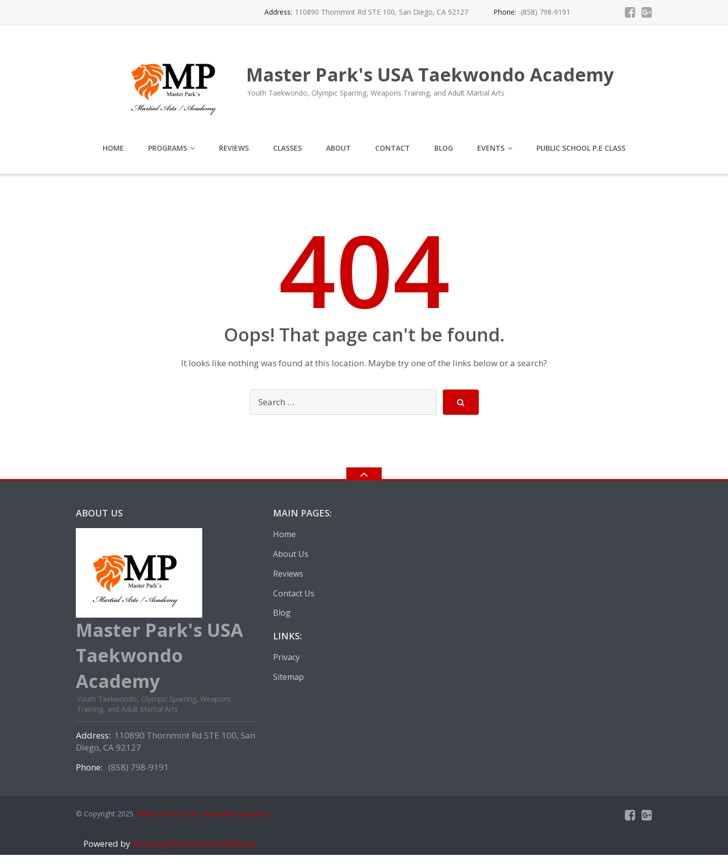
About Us (290, 553)
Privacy (286, 657)
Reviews (234, 148)
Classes (287, 148)
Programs (167, 148)
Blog (443, 148)
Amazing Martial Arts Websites (193, 843)
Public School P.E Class (580, 148)
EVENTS (491, 148)
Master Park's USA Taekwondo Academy (202, 813)
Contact (392, 148)
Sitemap (288, 676)
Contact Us (293, 593)
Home (113, 148)
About (338, 148)
